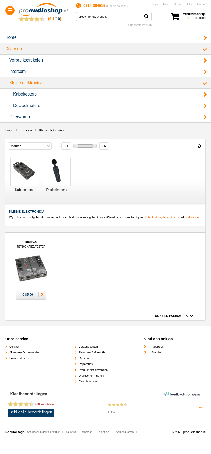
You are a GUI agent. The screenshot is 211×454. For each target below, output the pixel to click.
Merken (178, 4)
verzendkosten (125, 432)
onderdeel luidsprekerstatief (43, 432)
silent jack (104, 432)
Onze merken (87, 358)
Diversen (13, 48)
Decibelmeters (26, 105)
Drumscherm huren (91, 375)
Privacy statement (20, 358)
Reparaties (86, 364)
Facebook (157, 346)
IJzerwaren (19, 117)
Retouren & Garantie (92, 352)
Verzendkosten (88, 346)
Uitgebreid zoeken (140, 24)
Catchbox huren (89, 381)
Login (154, 4)
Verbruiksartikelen (26, 60)
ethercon (87, 432)
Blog (190, 4)
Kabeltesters (25, 94)
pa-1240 (71, 432)
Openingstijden (116, 5)
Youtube (156, 352)
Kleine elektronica (26, 83)
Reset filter (199, 146)
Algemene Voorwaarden (24, 352)
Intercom (17, 71)
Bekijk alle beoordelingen (30, 412)
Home (166, 4)
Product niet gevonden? (94, 369)
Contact (202, 4)
